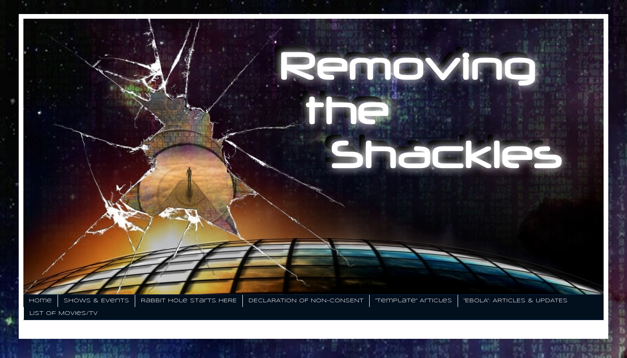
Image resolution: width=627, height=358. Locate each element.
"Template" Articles (413, 300)
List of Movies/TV (63, 313)
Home (40, 300)
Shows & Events (96, 300)
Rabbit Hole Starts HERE (189, 300)
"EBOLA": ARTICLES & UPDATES (516, 300)
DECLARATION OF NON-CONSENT (306, 300)
